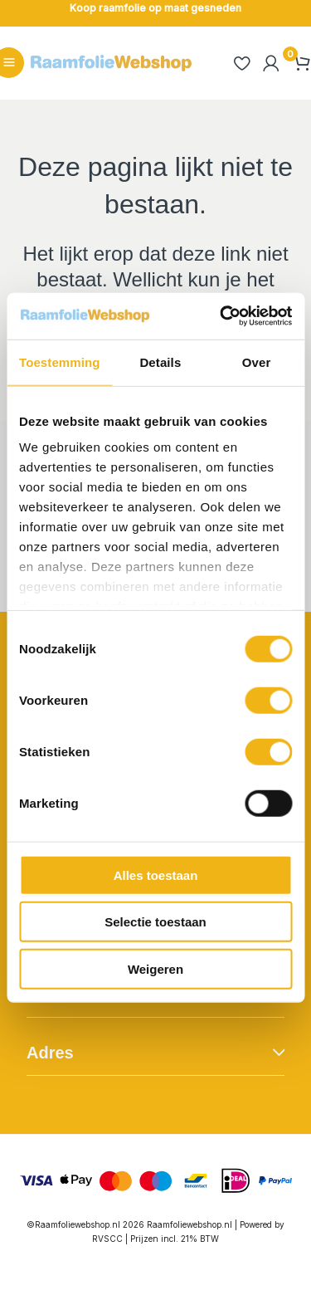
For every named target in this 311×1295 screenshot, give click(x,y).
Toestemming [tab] (59, 361)
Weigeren (155, 968)
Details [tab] (160, 361)
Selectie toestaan (155, 922)
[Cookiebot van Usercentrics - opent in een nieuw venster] (221, 316)
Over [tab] (256, 361)
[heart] (241, 63)
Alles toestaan (156, 874)
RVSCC (108, 1239)
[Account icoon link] (271, 63)
